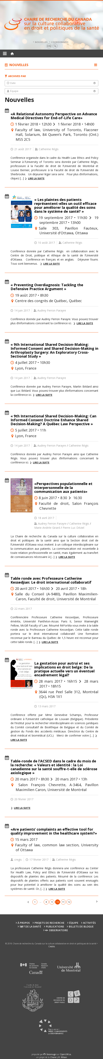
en (49, 46)
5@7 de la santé (30, 926)
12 (69, 901)
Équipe (73, 923)
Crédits (51, 946)
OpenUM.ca (65, 1054)
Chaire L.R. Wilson (58, 1057)
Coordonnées (59, 42)
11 (63, 901)
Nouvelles (41, 42)
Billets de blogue (81, 926)
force (51, 1054)
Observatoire (56, 930)
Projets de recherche (49, 923)
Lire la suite (36, 178)
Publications (55, 926)
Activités (89, 923)
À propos (24, 923)
